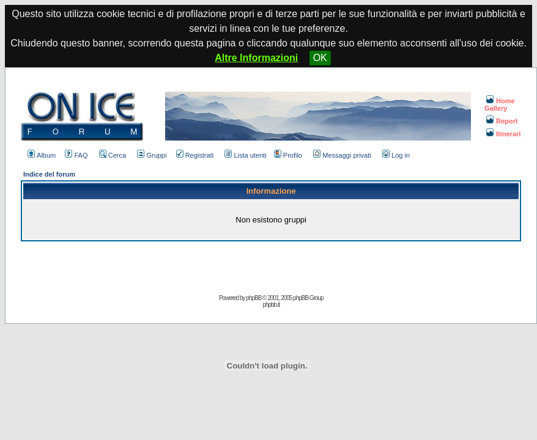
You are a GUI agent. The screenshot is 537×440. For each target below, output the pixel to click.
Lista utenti (245, 155)
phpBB (253, 298)
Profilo (288, 155)
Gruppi (151, 155)
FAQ (76, 155)
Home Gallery (499, 104)
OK (320, 58)
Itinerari (503, 134)
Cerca (112, 155)
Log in (396, 155)
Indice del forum (49, 174)
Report (501, 121)
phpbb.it (271, 304)
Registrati (194, 155)
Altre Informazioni (256, 58)
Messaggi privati (342, 155)
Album (42, 155)
